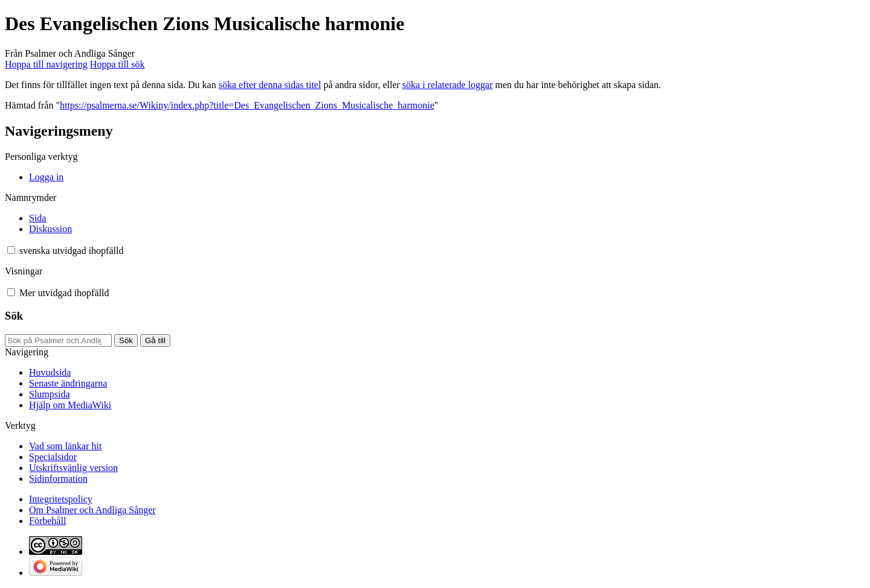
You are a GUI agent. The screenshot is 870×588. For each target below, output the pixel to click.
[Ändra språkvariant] (71, 250)
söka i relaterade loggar (447, 85)
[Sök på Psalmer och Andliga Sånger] (58, 340)
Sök (14, 315)
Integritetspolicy (60, 499)
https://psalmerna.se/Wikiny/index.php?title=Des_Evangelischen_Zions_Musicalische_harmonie (247, 105)
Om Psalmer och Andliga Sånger (92, 510)
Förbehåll (47, 521)
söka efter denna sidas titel (270, 85)
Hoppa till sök (117, 64)
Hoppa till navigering (46, 64)
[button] (11, 250)
